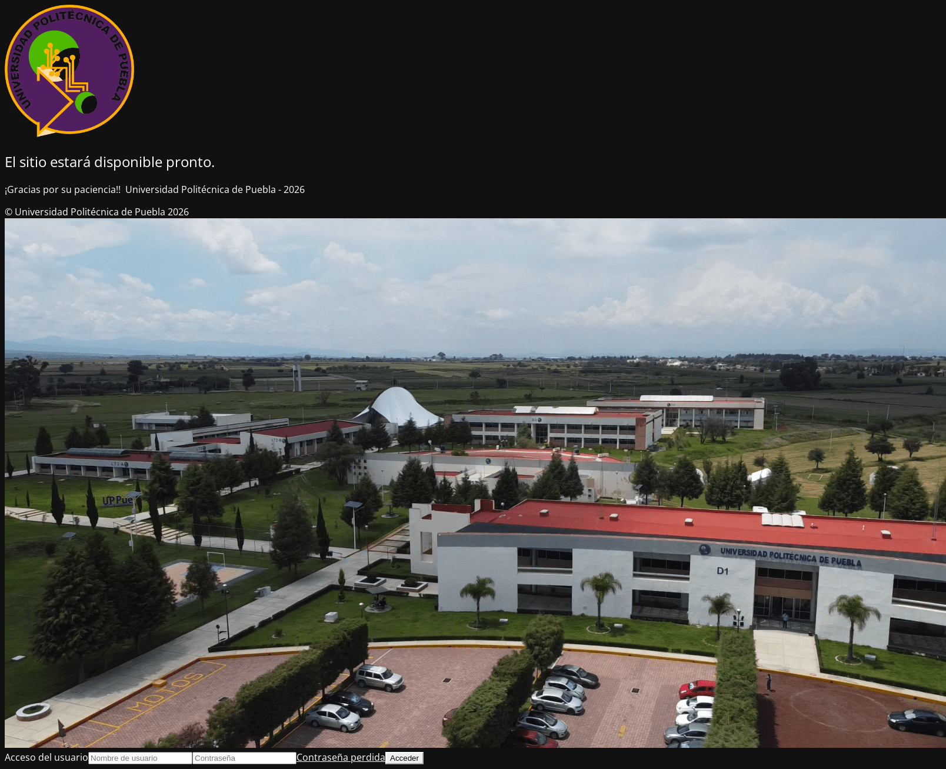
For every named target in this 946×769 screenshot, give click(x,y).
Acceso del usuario (46, 757)
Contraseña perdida (341, 757)
